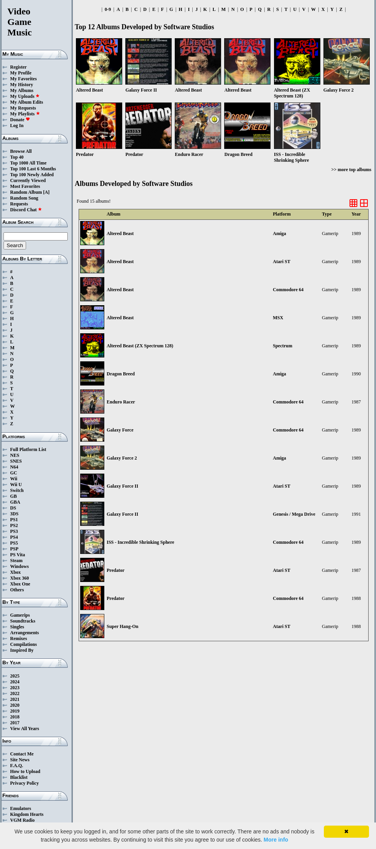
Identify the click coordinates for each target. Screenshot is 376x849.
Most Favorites (25, 186)
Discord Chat (26, 209)
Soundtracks (22, 621)
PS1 (14, 519)
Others (17, 590)
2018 (14, 717)
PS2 (14, 525)
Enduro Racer (121, 402)
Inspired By (21, 650)
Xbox (15, 572)
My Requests (23, 108)
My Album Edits (26, 102)
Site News (20, 759)
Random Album (26, 192)
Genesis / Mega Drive (294, 514)
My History (21, 84)
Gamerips (20, 615)
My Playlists (25, 114)
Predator (116, 570)
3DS (14, 513)
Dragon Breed (121, 374)
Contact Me (21, 754)
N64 (14, 467)
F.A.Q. (16, 765)
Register (18, 67)
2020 (14, 705)
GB (13, 496)
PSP (14, 549)
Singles (17, 627)
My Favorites (23, 78)
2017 (14, 722)
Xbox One (20, 584)
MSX (278, 317)
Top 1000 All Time (28, 163)
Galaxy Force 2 (122, 458)
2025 (14, 676)
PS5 (14, 543)
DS (13, 508)
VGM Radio (22, 820)
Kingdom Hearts (27, 814)
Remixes (18, 638)
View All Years (24, 728)
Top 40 (17, 157)
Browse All (21, 151)
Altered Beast (120, 233)
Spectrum (282, 345)
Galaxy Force (120, 430)
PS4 (14, 537)
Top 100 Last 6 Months (33, 169)
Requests (19, 204)
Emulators (20, 808)
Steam (16, 560)
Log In (16, 125)
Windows (19, 566)
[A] (46, 192)
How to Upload (25, 771)
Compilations (23, 644)
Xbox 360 (19, 578)
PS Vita (17, 554)
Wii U (16, 484)
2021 (14, 699)
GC (13, 473)
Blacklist (19, 777)
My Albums (21, 90)
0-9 (108, 9)
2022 (14, 693)
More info (276, 840)
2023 (14, 687)
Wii (13, 478)
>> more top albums (351, 169)
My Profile (21, 73)
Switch (17, 490)
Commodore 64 (288, 289)
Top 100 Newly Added (32, 174)
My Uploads (25, 96)
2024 (14, 682)
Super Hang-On (122, 626)
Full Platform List (28, 449)
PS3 (14, 531)
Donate (20, 119)
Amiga (279, 233)
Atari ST (281, 261)
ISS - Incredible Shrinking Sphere (140, 542)
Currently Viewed (28, 180)
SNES (16, 461)
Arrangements (24, 632)
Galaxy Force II (122, 486)
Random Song (24, 198)
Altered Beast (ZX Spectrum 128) (140, 345)
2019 (14, 711)
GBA (15, 502)
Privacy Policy (24, 783)
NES (14, 455)
